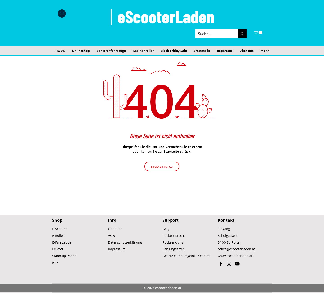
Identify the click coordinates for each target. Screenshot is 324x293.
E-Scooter (59, 228)
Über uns (115, 228)
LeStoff (57, 249)
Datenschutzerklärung (125, 242)
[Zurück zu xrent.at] (161, 166)
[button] (258, 32)
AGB (111, 235)
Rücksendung (172, 242)
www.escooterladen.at (235, 255)
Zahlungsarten (173, 249)
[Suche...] (213, 33)
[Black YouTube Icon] (237, 264)
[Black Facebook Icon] (221, 264)
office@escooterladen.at (236, 249)
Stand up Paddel (64, 255)
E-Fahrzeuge (61, 242)
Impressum (117, 249)
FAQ (165, 228)
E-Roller (58, 235)
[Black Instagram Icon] (229, 264)
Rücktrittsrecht (173, 235)
